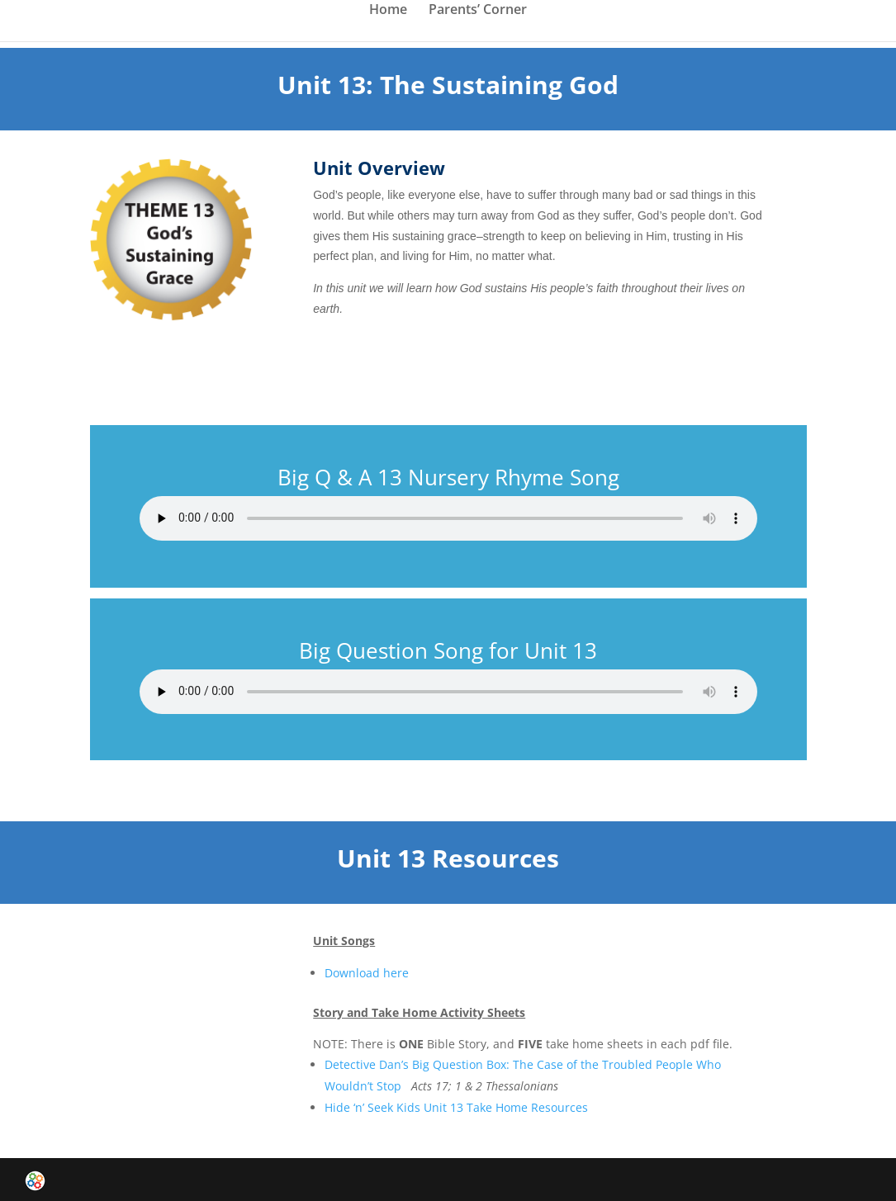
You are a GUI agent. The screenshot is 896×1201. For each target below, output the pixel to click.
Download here (367, 973)
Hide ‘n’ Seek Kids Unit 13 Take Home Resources (456, 1107)
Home (388, 10)
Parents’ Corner (478, 10)
